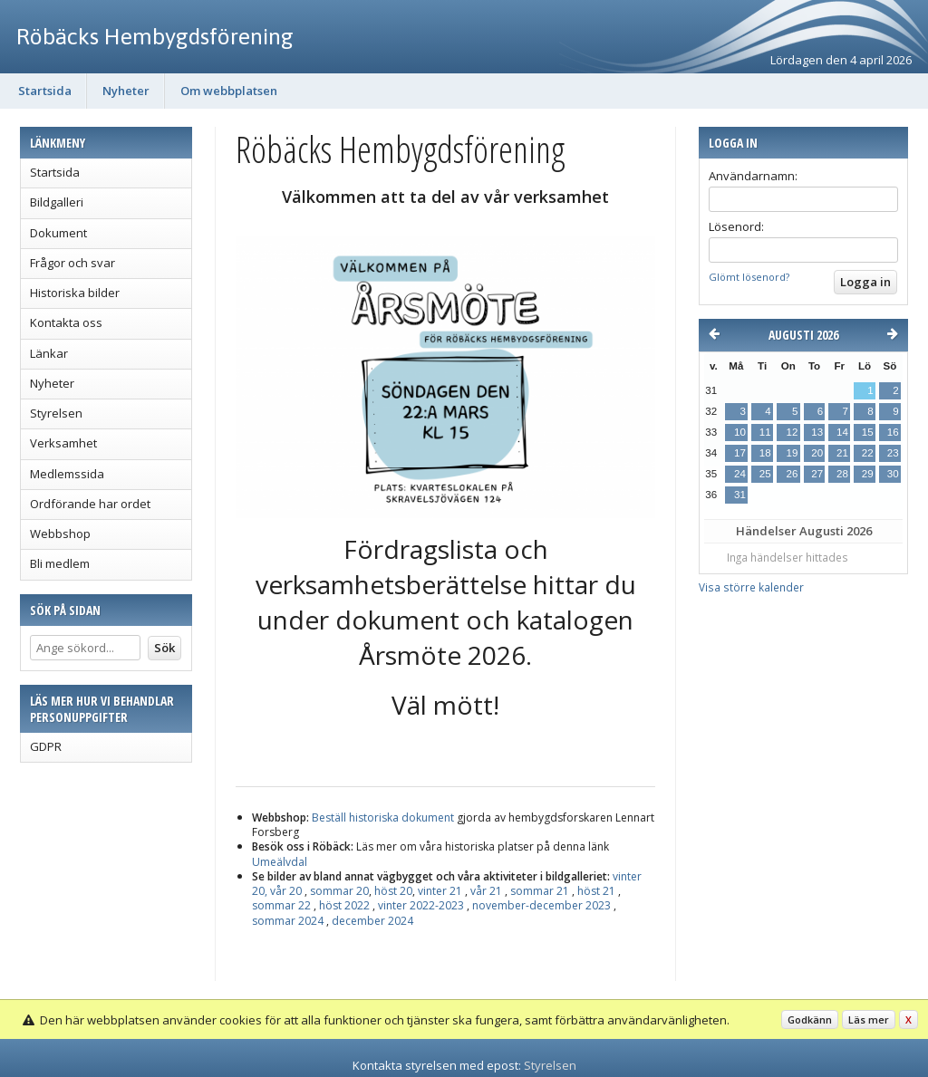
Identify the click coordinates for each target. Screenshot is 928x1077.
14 (842, 432)
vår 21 (486, 891)
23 (893, 452)
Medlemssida (67, 474)
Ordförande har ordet (90, 503)
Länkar (49, 353)
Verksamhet (63, 443)
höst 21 (596, 891)
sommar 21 (539, 891)
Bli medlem (60, 563)
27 (817, 473)
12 (792, 432)
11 (765, 432)
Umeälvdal (279, 862)
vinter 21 (440, 891)
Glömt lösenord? (749, 277)
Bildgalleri (56, 202)
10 (740, 432)
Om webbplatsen (228, 90)
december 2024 (371, 920)
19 (792, 452)
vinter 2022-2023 (421, 905)
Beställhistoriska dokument (384, 817)
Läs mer (868, 1019)
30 (893, 473)
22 (868, 452)
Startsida (45, 90)
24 (740, 473)
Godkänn (810, 1019)
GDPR (46, 746)
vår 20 (286, 891)
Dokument (58, 233)
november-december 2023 (541, 905)
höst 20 (393, 891)
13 (817, 432)
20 (817, 452)
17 (740, 452)
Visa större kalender (751, 587)
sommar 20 (339, 891)
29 (868, 473)
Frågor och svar (72, 263)
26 (792, 473)
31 (740, 494)
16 (893, 432)
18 (765, 452)
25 (765, 473)
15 (868, 432)
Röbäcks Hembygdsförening (155, 36)
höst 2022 (344, 905)
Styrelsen (56, 413)
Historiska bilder (75, 292)
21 (842, 452)
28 (842, 473)
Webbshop (60, 533)
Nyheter (126, 90)
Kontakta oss (66, 322)
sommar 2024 (288, 920)
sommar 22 (281, 905)
